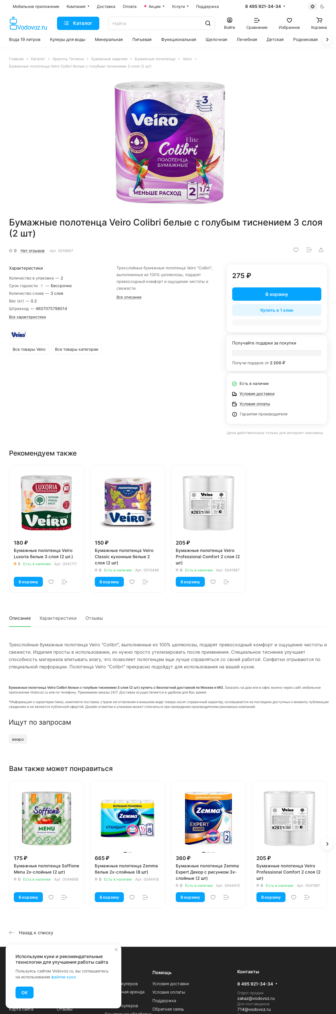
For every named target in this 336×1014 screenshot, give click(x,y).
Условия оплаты (168, 992)
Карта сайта (21, 1009)
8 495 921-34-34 (263, 6)
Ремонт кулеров (121, 1005)
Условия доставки (170, 983)
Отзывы (94, 618)
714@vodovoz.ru (254, 1009)
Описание (20, 618)
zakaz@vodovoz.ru (256, 998)
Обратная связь (168, 1009)
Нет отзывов (33, 250)
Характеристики (58, 618)
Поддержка (164, 1000)
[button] (327, 844)
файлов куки (63, 976)
